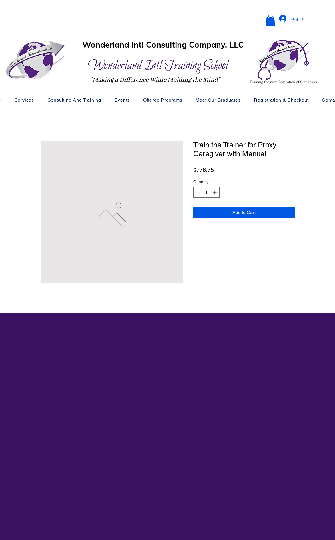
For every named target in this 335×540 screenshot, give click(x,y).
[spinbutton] (206, 192)
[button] (270, 20)
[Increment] (215, 192)
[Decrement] (197, 192)
